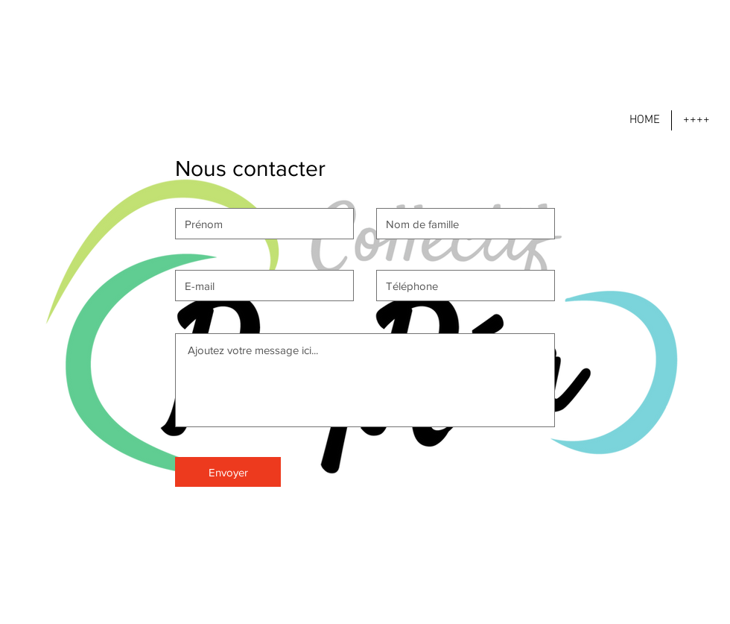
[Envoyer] (228, 472)
